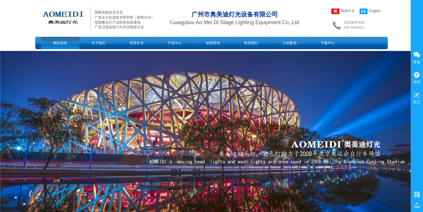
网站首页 (60, 43)
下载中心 (327, 43)
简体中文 (343, 11)
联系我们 (251, 43)
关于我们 (98, 43)
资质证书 (137, 43)
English (370, 11)
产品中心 (175, 43)
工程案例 (289, 43)
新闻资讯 (213, 43)
